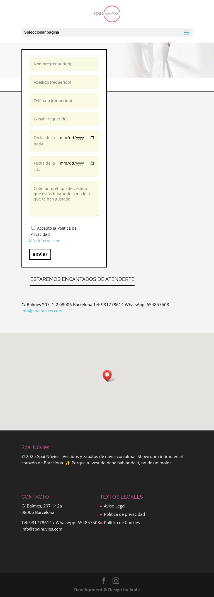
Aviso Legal (114, 506)
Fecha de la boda (64, 141)
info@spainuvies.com (41, 310)
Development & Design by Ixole (107, 589)
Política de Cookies (122, 522)
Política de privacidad (124, 514)
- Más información (43, 240)
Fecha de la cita (64, 166)
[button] (109, 376)
